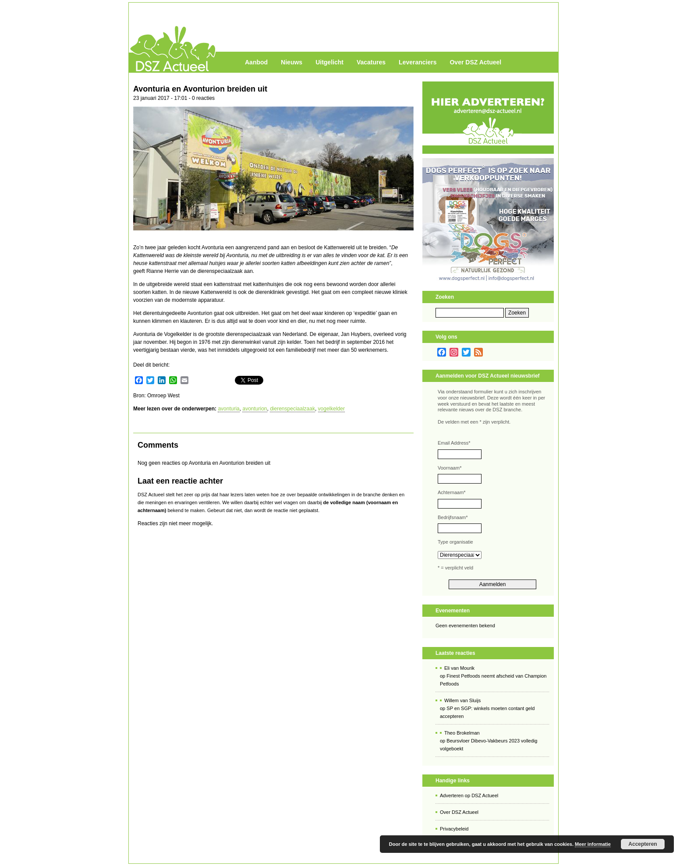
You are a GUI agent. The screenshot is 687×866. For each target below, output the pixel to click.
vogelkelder (331, 409)
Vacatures (371, 62)
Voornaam (449, 467)
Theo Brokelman (462, 732)
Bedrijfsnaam (452, 517)
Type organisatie (455, 541)
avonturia (228, 409)
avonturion (254, 409)
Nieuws (291, 62)
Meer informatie (593, 844)
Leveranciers (417, 62)
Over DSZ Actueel (475, 62)
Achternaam (452, 492)
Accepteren (642, 844)
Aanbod (256, 62)
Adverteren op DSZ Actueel (469, 795)
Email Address (454, 442)
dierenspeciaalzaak (292, 409)
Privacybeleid (454, 828)
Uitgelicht (329, 62)
